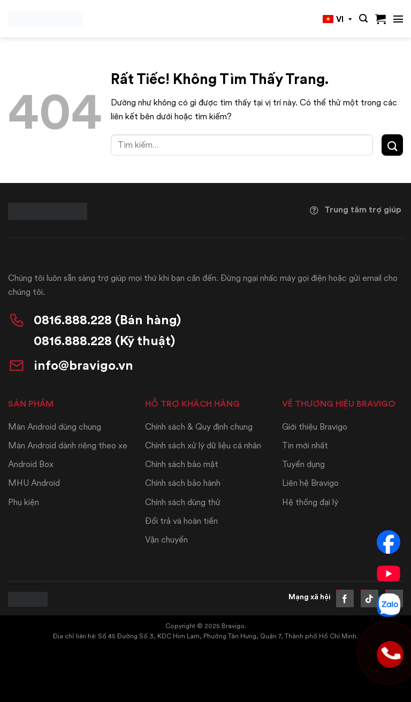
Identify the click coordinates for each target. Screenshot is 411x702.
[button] (363, 18)
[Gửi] (392, 144)
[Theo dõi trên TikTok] (369, 598)
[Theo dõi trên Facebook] (345, 598)
